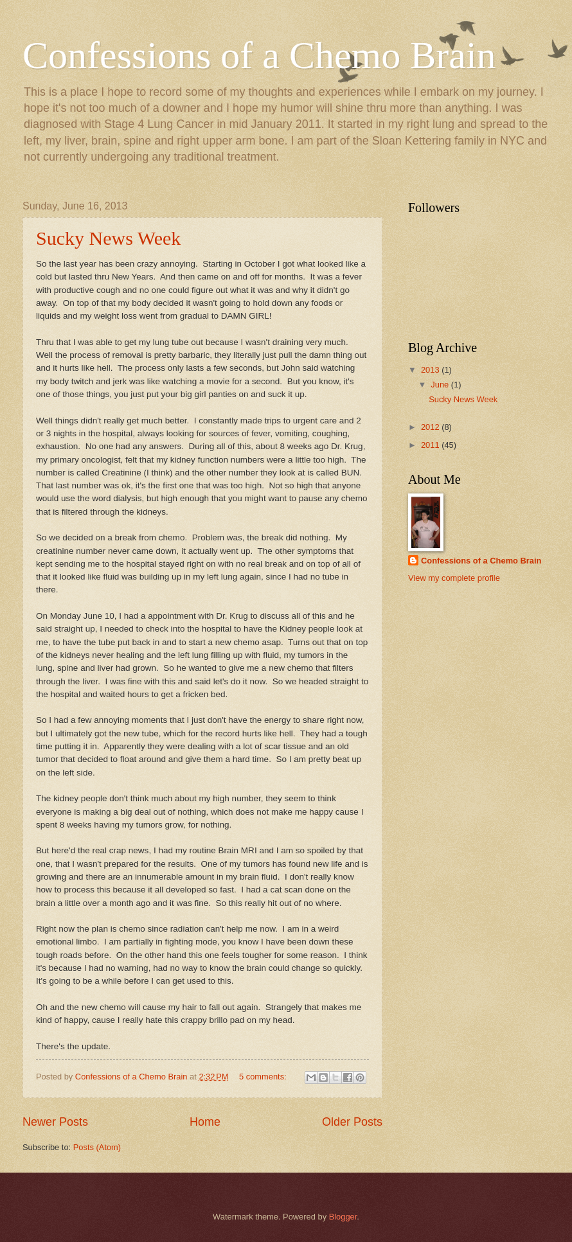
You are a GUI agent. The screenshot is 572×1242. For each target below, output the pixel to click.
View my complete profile (454, 578)
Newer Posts (55, 1121)
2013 (431, 370)
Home (205, 1121)
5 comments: (264, 1076)
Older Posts (352, 1121)
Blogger (343, 1216)
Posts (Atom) (97, 1147)
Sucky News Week (108, 238)
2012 (431, 427)
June (441, 384)
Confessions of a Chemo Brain (259, 55)
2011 (431, 445)
